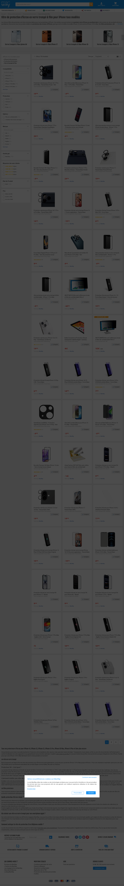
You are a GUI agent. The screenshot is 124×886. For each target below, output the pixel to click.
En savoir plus (31, 789)
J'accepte (91, 793)
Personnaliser (78, 793)
